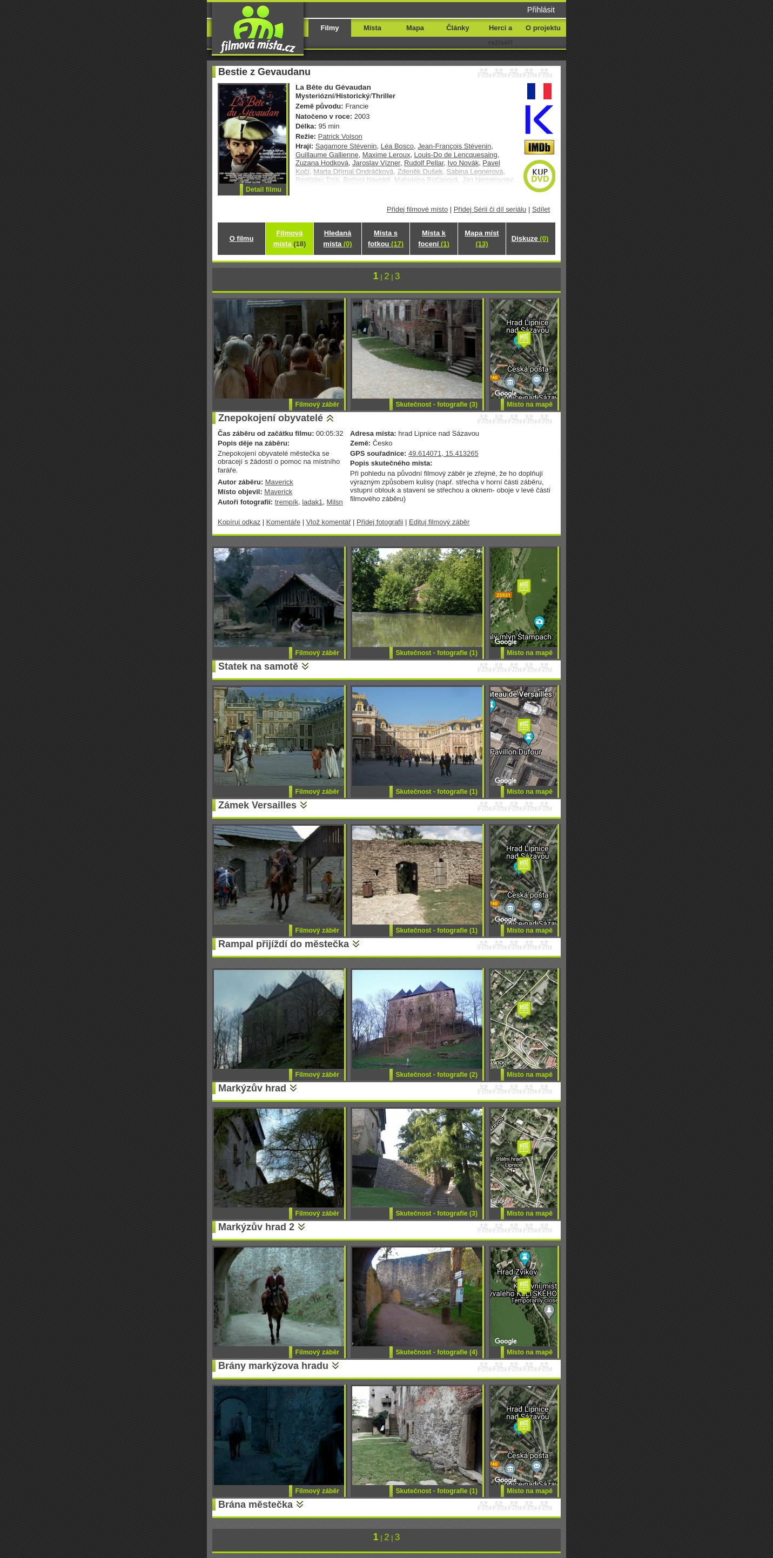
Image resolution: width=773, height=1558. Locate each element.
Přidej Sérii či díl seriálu (490, 209)
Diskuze (530, 238)
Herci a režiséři (500, 35)
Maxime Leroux (386, 155)
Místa (372, 28)
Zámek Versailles (257, 805)
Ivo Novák (463, 163)
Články (457, 28)
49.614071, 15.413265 (443, 453)
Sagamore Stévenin (346, 146)
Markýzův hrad (252, 1088)
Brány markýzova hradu (273, 1365)
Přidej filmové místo (417, 209)
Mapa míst (482, 238)
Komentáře (283, 522)
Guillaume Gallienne (327, 155)
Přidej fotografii (380, 522)
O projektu (543, 28)
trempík (286, 502)
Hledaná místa (337, 238)
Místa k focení (433, 238)
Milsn (335, 502)
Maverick (279, 482)
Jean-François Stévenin (454, 146)
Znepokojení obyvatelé (270, 418)
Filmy (330, 28)
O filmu (242, 238)
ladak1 (312, 502)
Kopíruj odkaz (239, 522)
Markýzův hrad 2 (256, 1227)
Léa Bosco (397, 146)
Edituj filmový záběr (439, 522)
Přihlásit (541, 9)
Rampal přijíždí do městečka (283, 944)
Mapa (415, 28)
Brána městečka (255, 1504)
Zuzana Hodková (321, 163)
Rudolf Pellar (423, 163)
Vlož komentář (328, 522)
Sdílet (541, 209)
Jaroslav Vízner (376, 163)
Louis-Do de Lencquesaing (456, 155)
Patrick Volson (340, 136)
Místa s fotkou (386, 238)
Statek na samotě (258, 666)
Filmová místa (289, 238)
